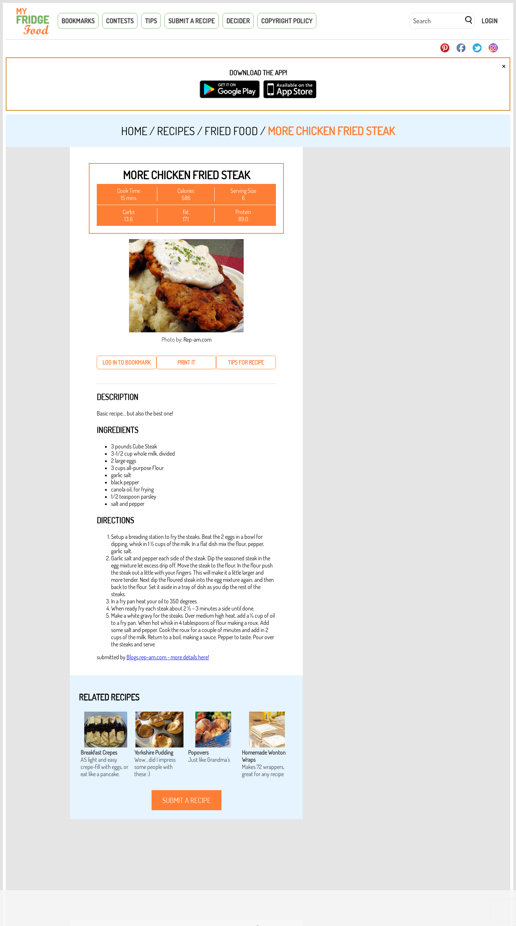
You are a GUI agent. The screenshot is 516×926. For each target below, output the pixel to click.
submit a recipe (186, 800)
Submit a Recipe (191, 21)
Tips (151, 21)
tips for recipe (246, 362)
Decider (238, 21)
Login (490, 21)
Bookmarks (78, 21)
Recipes (176, 130)
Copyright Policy (286, 21)
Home (134, 130)
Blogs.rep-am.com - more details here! (167, 657)
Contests (120, 21)
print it (186, 362)
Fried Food (231, 130)
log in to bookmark (126, 362)
